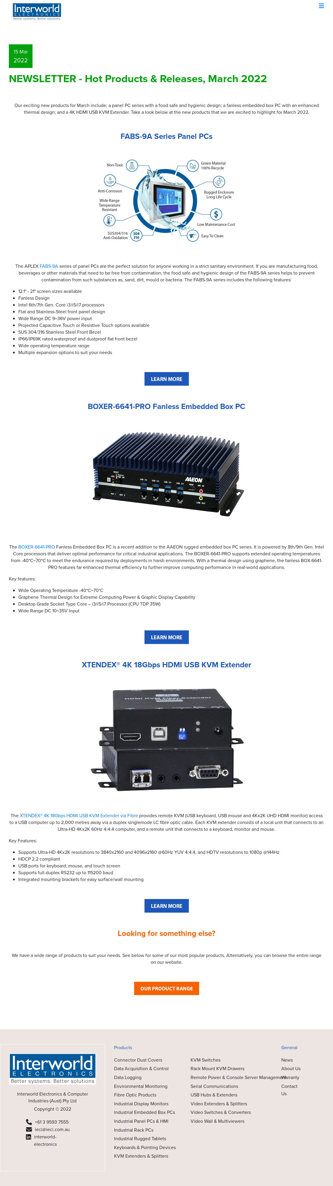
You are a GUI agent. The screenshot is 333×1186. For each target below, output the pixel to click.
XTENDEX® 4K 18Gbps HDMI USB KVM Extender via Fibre (79, 815)
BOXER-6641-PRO (36, 546)
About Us (290, 1068)
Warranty (290, 1077)
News (287, 1060)
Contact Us (289, 1090)
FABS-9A (49, 266)
